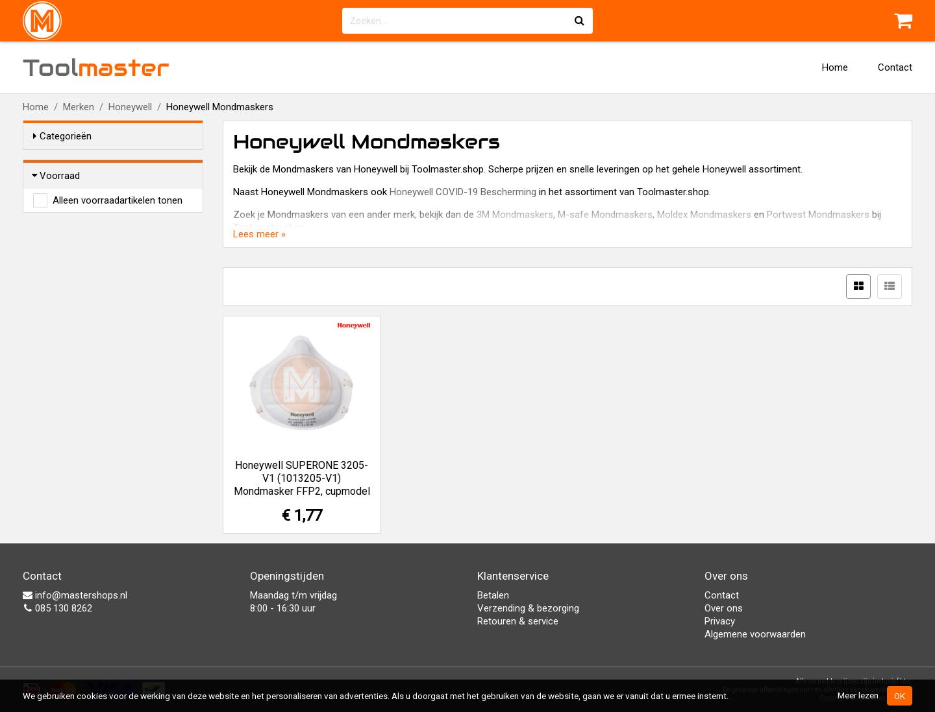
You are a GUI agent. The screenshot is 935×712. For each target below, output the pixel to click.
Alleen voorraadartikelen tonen (117, 200)
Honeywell (130, 107)
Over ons (723, 608)
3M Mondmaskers (515, 214)
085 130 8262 (57, 608)
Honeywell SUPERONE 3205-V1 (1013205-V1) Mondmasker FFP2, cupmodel (302, 478)
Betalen (493, 595)
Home (835, 67)
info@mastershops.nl (75, 595)
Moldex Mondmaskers (704, 214)
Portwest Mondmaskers (818, 214)
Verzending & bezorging (528, 608)
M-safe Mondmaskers (605, 214)
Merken (78, 107)
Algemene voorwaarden (755, 634)
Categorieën (62, 136)
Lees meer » (259, 234)
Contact (895, 67)
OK (899, 696)
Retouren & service (517, 621)
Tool (96, 67)
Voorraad (56, 175)
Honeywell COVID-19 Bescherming (463, 192)
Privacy (719, 621)
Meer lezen (858, 695)
